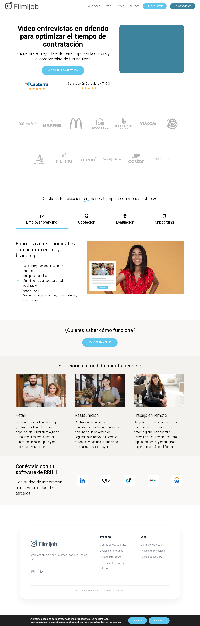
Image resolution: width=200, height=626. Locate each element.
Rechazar (159, 620)
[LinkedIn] (41, 572)
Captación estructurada (113, 544)
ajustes (117, 622)
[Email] (33, 572)
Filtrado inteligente (110, 556)
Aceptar (137, 620)
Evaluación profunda (111, 550)
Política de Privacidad (153, 550)
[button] (63, 70)
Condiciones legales (152, 544)
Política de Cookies (151, 556)
